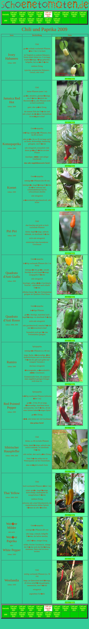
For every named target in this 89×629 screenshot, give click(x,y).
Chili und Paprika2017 (39, 20)
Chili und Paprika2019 (56, 20)
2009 (5, 20)
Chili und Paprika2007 (30, 14)
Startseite (5, 14)
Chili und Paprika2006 (22, 14)
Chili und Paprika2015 (22, 20)
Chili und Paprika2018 (48, 20)
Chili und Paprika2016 (30, 20)
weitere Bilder (70, 79)
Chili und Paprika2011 (65, 14)
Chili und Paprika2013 (82, 14)
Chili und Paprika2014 (13, 20)
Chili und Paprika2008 (39, 14)
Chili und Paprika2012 (74, 14)
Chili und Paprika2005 (13, 14)
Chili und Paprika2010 (56, 14)
